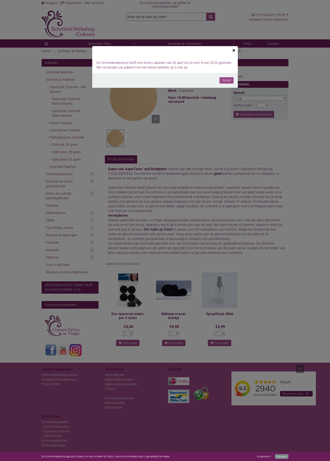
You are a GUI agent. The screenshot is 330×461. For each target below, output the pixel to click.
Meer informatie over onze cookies (189, 456)
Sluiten (226, 80)
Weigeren (282, 456)
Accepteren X (264, 456)
